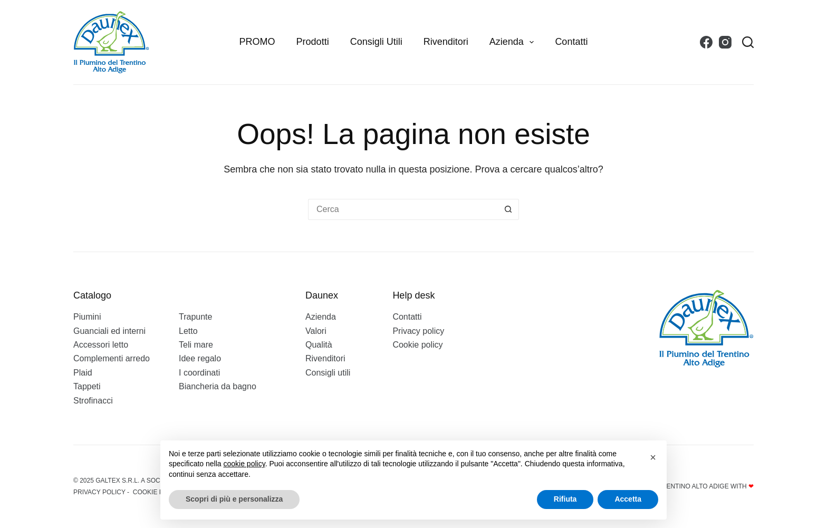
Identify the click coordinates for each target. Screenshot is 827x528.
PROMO (257, 41)
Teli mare (196, 344)
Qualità (318, 344)
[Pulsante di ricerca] (508, 209)
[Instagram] (725, 42)
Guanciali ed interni (109, 331)
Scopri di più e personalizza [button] (234, 499)
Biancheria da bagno (217, 386)
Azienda (513, 42)
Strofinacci (93, 400)
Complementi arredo (111, 358)
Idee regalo (200, 358)
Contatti (571, 41)
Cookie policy (417, 344)
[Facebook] (706, 42)
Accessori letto (100, 344)
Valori (315, 331)
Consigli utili (376, 41)
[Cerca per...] (403, 209)
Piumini (87, 316)
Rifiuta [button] (565, 499)
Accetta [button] (627, 499)
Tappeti (87, 386)
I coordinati (199, 372)
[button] (653, 457)
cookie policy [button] (244, 463)
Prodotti (312, 41)
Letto (188, 331)
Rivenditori (446, 41)
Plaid (82, 372)
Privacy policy (418, 331)
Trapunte (195, 316)
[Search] (748, 42)
